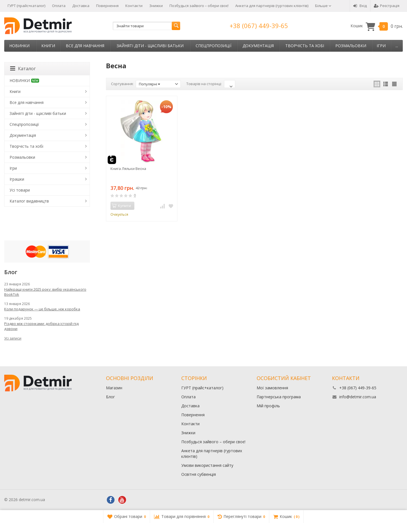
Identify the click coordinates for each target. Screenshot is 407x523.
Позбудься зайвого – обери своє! (199, 5)
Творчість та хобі (304, 45)
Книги (48, 45)
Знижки (156, 5)
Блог (110, 396)
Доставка (80, 5)
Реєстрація (386, 5)
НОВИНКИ (19, 45)
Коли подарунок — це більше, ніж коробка (42, 308)
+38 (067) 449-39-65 (259, 25)
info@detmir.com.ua (357, 396)
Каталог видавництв (29, 201)
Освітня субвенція (198, 474)
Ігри (381, 45)
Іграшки (17, 179)
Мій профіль (268, 405)
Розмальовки (350, 45)
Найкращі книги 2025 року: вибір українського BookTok (45, 292)
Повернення (107, 5)
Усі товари (20, 190)
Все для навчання (85, 45)
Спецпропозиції (213, 45)
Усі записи (12, 338)
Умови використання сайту (207, 465)
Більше (323, 5)
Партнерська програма (279, 396)
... (396, 45)
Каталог (23, 68)
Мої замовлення (272, 387)
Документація (258, 45)
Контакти (134, 5)
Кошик (377, 26)
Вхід (360, 5)
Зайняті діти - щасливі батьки (150, 45)
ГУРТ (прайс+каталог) (26, 5)
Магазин (114, 387)
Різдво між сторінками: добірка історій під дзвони (41, 326)
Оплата (58, 5)
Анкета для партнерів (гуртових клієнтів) (271, 5)
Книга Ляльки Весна (128, 168)
